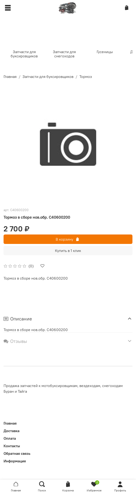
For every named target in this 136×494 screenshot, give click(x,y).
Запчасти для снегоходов (64, 53)
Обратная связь (17, 453)
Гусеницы (105, 51)
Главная (10, 76)
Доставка (11, 430)
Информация (15, 461)
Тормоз (85, 76)
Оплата (10, 438)
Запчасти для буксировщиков (24, 53)
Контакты (12, 445)
